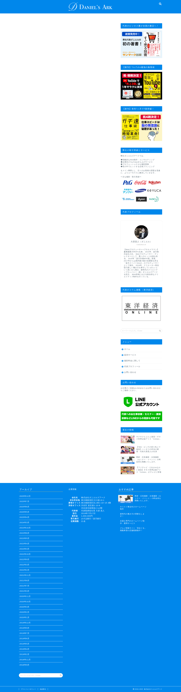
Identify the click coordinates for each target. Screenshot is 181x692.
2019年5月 (24, 644)
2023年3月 (24, 549)
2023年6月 (24, 533)
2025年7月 (24, 501)
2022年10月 (25, 554)
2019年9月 (24, 628)
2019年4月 (24, 649)
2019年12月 (25, 623)
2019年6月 (24, 638)
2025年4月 (24, 517)
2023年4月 (24, 543)
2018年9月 (24, 665)
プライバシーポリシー (28, 689)
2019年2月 (24, 654)
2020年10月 (25, 601)
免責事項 (43, 689)
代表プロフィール (70, 17)
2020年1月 (24, 617)
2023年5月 (24, 538)
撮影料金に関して (132, 361)
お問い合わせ (131, 17)
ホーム (127, 349)
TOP (29, 17)
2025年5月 (24, 512)
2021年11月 (25, 575)
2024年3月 (24, 522)
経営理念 (50, 17)
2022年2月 (24, 570)
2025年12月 (25, 496)
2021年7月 (24, 586)
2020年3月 (24, 607)
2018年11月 (25, 659)
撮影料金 (111, 17)
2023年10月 (25, 528)
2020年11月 (25, 596)
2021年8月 (24, 580)
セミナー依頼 (152, 17)
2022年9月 (24, 559)
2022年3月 (24, 565)
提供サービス (91, 17)
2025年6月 (24, 507)
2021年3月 (24, 591)
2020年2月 (24, 612)
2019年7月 (24, 633)
